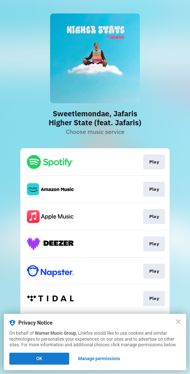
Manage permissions (99, 358)
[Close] (178, 322)
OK (39, 358)
